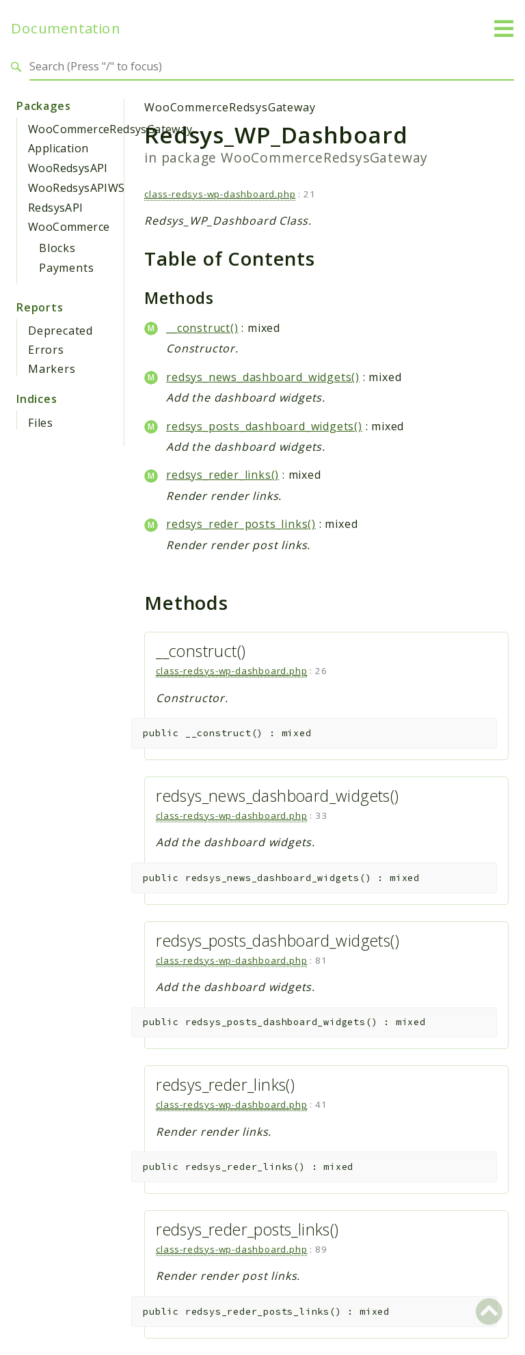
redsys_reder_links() (222, 474)
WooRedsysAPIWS (76, 187)
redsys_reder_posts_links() (241, 523)
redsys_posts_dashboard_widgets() (264, 426)
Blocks (57, 247)
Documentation (65, 28)
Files (40, 422)
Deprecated (60, 330)
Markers (52, 368)
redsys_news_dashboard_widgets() (263, 377)
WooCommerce (68, 226)
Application (58, 148)
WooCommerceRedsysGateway (110, 129)
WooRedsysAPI (68, 168)
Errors (46, 349)
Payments (66, 267)
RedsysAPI (55, 207)
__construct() (202, 327)
